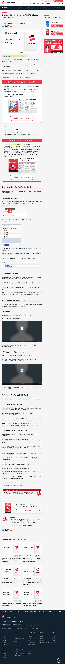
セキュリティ (5, 655)
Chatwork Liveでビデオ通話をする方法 (14, 129)
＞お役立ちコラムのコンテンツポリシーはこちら (21, 525)
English (53, 638)
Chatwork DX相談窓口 (46, 4)
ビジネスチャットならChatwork (7, 611)
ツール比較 (5, 657)
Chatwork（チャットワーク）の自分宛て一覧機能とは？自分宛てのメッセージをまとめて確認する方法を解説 (32, 559)
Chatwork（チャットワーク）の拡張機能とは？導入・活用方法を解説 (32, 604)
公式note (29, 651)
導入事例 (4, 642)
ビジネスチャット (21, 8)
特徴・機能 (5, 640)
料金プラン (4, 409)
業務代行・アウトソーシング (33, 8)
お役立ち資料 (5, 644)
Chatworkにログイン (57, 4)
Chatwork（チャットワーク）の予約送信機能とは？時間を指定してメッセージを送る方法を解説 (11, 559)
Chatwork (8, 3)
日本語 (53, 636)
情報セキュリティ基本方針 (44, 642)
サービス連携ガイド (31, 636)
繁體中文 (54, 640)
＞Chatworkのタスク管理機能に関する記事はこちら (14, 485)
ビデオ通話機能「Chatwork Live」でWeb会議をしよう (17, 134)
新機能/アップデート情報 (19, 638)
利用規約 (16, 651)
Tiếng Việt (54, 642)
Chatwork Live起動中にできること (13, 131)
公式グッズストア (31, 644)
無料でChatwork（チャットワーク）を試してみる (14, 56)
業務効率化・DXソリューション (47, 8)
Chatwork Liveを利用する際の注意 (13, 133)
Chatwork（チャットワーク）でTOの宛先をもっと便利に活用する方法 (11, 581)
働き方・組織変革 (58, 8)
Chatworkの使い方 (7, 555)
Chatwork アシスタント (34, 4)
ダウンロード (5, 653)
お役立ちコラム (6, 8)
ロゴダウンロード (31, 642)
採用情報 (41, 638)
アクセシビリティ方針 (19, 655)
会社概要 (41, 636)
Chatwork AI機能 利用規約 (19, 653)
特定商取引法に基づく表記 (19, 649)
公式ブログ (29, 646)
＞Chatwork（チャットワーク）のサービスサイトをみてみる (16, 77)
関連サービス (5, 651)
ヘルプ (16, 644)
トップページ (5, 636)
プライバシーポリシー (44, 640)
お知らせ (16, 636)
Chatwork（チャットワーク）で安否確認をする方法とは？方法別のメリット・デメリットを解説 (32, 582)
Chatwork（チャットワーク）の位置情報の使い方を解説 (11, 604)
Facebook (29, 653)
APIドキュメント (30, 638)
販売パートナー (30, 640)
